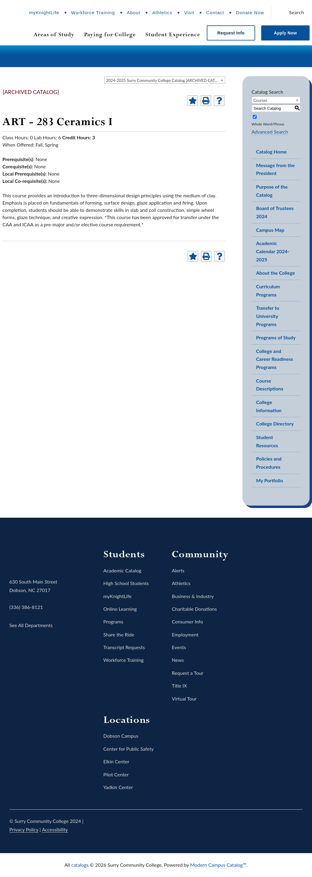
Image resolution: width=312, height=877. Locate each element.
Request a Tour (187, 673)
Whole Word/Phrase (268, 124)
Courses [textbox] (260, 100)
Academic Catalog (122, 570)
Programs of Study (276, 337)
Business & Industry (193, 596)
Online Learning (120, 609)
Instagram (263, 825)
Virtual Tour (184, 698)
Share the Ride (118, 634)
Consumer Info (187, 621)
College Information (268, 406)
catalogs (80, 865)
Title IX (179, 685)
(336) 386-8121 (26, 607)
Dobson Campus (120, 736)
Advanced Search (270, 131)
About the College (275, 273)
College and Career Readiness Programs (274, 359)
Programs (113, 621)
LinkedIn (297, 825)
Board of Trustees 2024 (275, 212)
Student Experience (172, 34)
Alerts (178, 570)
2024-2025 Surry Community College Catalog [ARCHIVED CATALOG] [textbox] (165, 80)
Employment (185, 634)
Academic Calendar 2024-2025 (272, 251)
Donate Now (250, 12)
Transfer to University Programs (267, 316)
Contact (215, 12)
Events (179, 647)
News (178, 660)
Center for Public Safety (128, 749)
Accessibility (55, 829)
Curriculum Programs (268, 290)
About (133, 12)
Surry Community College (28, 556)
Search (296, 12)
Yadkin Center (118, 787)
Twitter (246, 825)
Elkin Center (116, 761)
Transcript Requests (124, 647)
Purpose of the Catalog (272, 191)
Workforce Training (93, 12)
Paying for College (110, 34)
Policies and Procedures (268, 463)
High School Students (126, 583)
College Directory (275, 423)
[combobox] (164, 80)
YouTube (280, 825)
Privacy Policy (23, 829)
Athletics (162, 12)
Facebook (229, 825)
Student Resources (267, 441)
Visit (189, 12)
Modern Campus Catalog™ (218, 865)
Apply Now (285, 33)
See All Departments (31, 625)
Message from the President (275, 169)
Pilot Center (116, 774)
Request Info (231, 33)
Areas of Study (54, 34)
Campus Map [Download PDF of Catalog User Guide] (270, 230)
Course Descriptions (269, 385)
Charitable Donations (194, 609)
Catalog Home (271, 151)
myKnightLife (44, 12)
